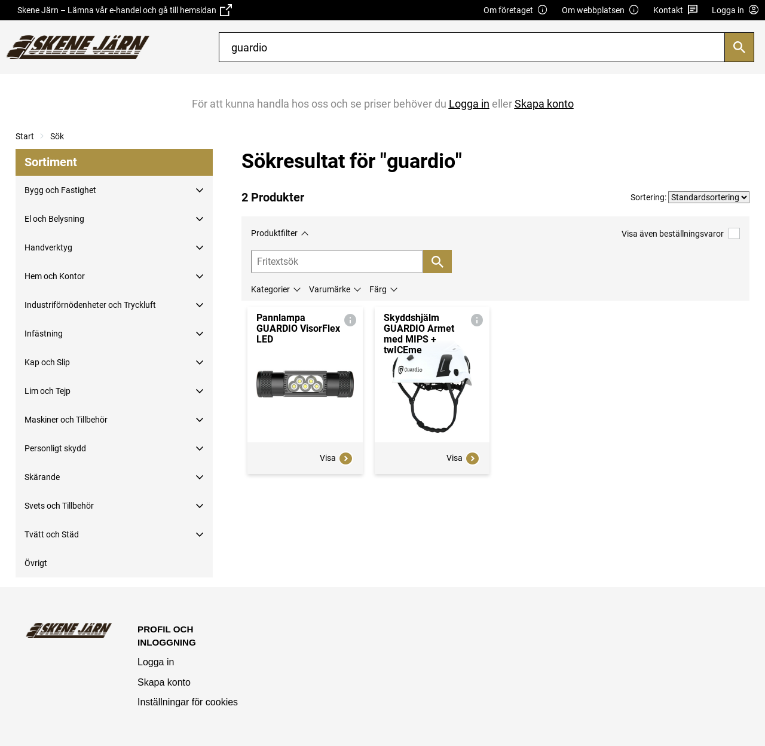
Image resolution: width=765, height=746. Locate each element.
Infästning (44, 333)
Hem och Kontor (55, 276)
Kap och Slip (47, 362)
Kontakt (675, 10)
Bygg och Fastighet (60, 190)
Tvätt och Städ (52, 534)
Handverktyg (48, 247)
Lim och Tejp (48, 391)
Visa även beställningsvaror (681, 233)
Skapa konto (164, 682)
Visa (336, 458)
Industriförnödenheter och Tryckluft (90, 305)
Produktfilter (274, 233)
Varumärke (329, 289)
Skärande (42, 477)
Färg (378, 289)
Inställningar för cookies (187, 702)
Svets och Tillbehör (59, 505)
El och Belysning (54, 219)
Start (25, 136)
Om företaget (516, 10)
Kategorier (270, 289)
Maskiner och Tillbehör (66, 419)
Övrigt (36, 563)
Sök (57, 136)
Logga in (155, 662)
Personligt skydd (55, 448)
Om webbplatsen (600, 10)
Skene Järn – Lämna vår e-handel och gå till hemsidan (124, 10)
